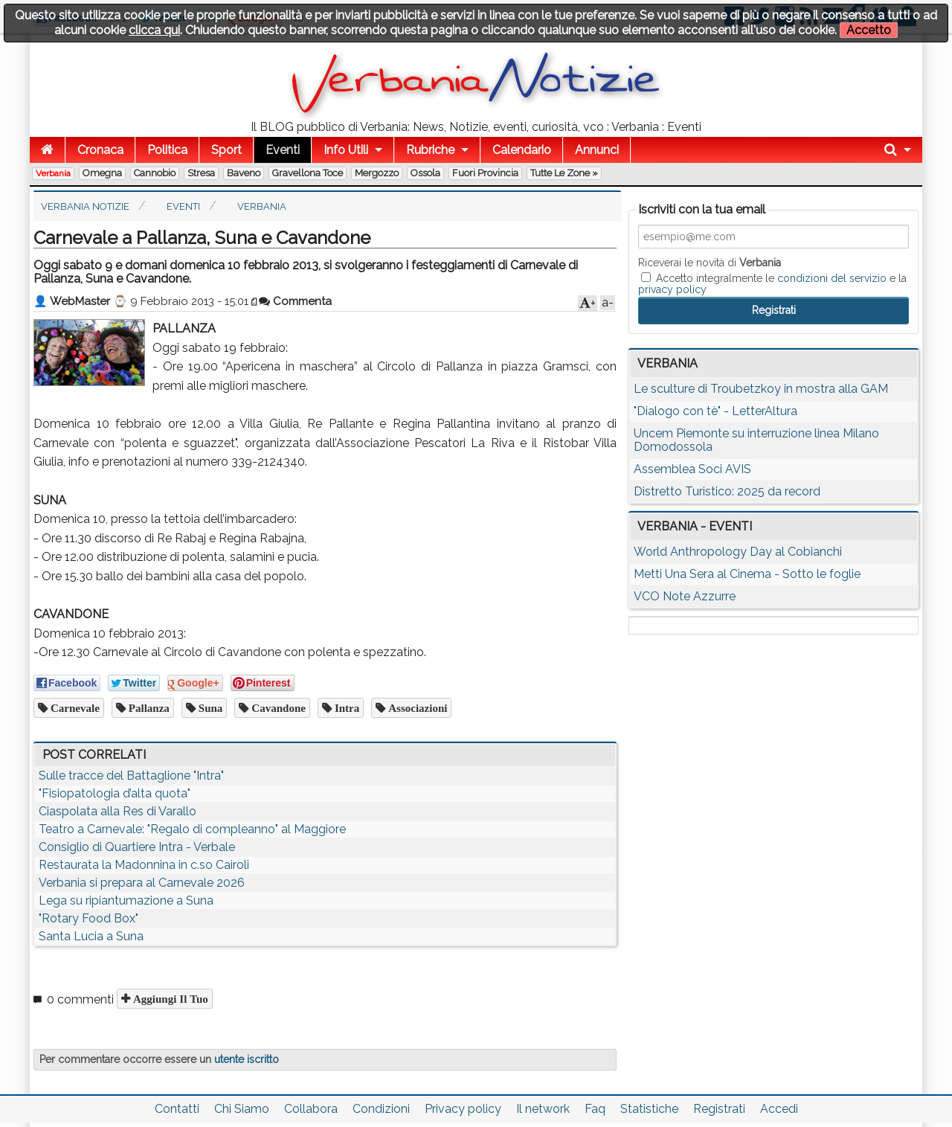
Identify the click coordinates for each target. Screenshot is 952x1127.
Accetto (868, 30)
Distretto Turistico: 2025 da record (727, 491)
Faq (595, 1109)
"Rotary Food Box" (88, 918)
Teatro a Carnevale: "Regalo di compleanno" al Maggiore (192, 829)
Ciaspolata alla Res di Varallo (117, 811)
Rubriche (430, 150)
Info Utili (346, 150)
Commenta (295, 301)
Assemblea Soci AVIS (692, 469)
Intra (345, 707)
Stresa (201, 173)
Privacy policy (463, 1109)
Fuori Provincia (485, 173)
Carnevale (74, 707)
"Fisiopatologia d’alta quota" (114, 793)
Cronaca (100, 150)
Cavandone (277, 707)
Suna (209, 707)
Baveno (243, 173)
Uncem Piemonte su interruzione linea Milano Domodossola (756, 440)
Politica (167, 150)
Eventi (283, 150)
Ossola (425, 173)
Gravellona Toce (307, 173)
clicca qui (154, 30)
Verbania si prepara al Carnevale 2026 (142, 883)
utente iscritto (246, 1059)
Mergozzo (377, 173)
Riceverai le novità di (709, 262)
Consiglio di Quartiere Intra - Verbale (137, 847)
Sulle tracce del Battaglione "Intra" (131, 775)
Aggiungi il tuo (169, 998)
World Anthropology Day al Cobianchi (738, 552)
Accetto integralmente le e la (772, 283)
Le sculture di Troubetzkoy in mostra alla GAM (761, 389)
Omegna (102, 173)
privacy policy (672, 289)
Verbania (53, 173)
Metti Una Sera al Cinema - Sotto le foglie (747, 574)
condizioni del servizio (832, 278)
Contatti (177, 1109)
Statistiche (649, 1109)
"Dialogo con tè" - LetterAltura (715, 411)
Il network (543, 1109)
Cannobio (155, 173)
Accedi (779, 1109)
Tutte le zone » (564, 173)
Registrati (719, 1109)
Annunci (597, 150)
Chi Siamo (241, 1109)
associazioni (416, 707)
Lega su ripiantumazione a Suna (126, 900)
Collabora (311, 1109)
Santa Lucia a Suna (91, 936)
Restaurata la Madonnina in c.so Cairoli (144, 865)
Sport (226, 150)
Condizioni (381, 1109)
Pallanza (148, 707)
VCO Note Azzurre (685, 596)
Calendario (521, 150)
